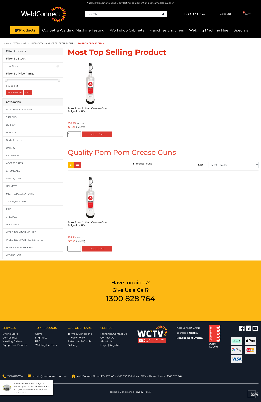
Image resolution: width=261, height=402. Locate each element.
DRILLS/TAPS (13, 178)
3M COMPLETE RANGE (19, 109)
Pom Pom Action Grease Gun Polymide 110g (87, 110)
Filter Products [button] (16, 51)
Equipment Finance (14, 345)
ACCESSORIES (14, 163)
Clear (27, 92)
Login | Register (110, 345)
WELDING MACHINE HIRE (21, 232)
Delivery (73, 345)
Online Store (10, 333)
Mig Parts (41, 337)
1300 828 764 (194, 14)
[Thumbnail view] (71, 165)
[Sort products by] (234, 165)
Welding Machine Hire (208, 30)
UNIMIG (10, 147)
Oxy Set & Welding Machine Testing (73, 30)
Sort (200, 164)
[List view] (77, 165)
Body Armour (14, 140)
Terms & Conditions (80, 333)
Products (24, 30)
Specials (241, 30)
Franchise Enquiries (166, 30)
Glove (38, 333)
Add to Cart (97, 134)
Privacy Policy (76, 337)
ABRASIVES (13, 155)
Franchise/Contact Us (113, 333)
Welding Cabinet (12, 341)
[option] (89, 99)
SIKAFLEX (11, 117)
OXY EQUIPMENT (16, 201)
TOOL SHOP (13, 224)
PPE (8, 209)
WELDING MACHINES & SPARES (24, 239)
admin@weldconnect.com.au (50, 376)
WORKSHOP (13, 255)
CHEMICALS (13, 170)
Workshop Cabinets (127, 30)
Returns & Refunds (79, 341)
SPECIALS (11, 216)
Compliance (9, 337)
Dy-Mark (11, 124)
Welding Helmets (46, 345)
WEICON (11, 132)
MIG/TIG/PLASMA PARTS (20, 193)
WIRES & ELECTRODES (19, 247)
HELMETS (11, 186)
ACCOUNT (223, 14)
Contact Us (107, 337)
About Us (106, 341)
